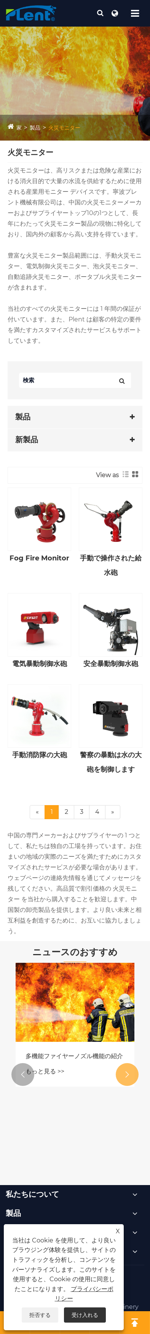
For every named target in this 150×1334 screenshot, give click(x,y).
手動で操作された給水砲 (111, 565)
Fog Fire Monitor (39, 558)
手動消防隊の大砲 (39, 755)
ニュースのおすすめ (75, 951)
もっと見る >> (45, 1071)
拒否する (40, 1315)
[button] (22, 1074)
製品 (35, 127)
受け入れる (85, 1315)
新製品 (26, 439)
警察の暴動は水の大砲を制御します (111, 762)
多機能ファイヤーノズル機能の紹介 (74, 1056)
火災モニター (64, 127)
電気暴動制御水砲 (39, 664)
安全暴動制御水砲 (110, 664)
